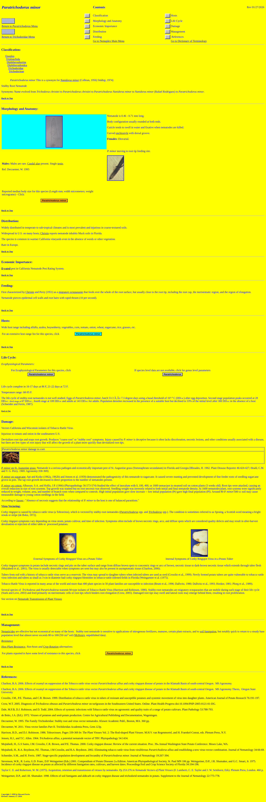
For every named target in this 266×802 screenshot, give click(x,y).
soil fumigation (208, 631)
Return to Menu (20, 26)
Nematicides (8, 631)
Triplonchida (13, 59)
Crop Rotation (51, 646)
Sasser (19, 500)
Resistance (7, 641)
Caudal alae (33, 163)
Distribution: (10, 221)
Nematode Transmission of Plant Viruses (40, 599)
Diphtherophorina (16, 62)
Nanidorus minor (69, 80)
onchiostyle (122, 133)
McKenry (80, 635)
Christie (44, 233)
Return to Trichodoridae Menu (18, 36)
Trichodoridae (15, 68)
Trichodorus (155, 512)
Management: (10, 625)
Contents (99, 7)
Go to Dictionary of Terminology (189, 41)
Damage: (7, 421)
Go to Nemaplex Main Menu (108, 41)
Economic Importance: (16, 262)
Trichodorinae (16, 71)
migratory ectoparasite (71, 292)
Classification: (11, 49)
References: (9, 677)
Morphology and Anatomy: (19, 109)
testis (60, 163)
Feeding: (7, 285)
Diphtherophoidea (17, 65)
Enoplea (9, 56)
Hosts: (5, 320)
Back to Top (7, 98)
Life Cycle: (8, 357)
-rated (5, 268)
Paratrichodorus (129, 512)
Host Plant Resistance (13, 646)
